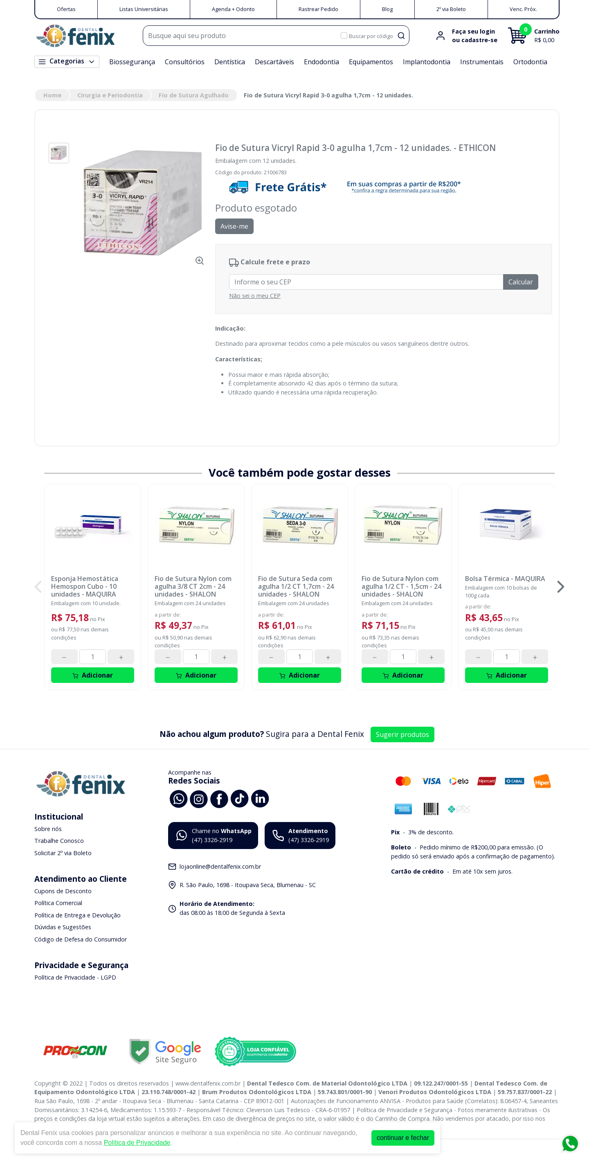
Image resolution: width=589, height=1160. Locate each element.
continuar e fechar (403, 1137)
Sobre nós (48, 829)
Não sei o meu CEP (255, 296)
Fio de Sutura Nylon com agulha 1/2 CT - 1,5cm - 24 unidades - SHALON (401, 587)
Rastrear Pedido (318, 9)
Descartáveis (274, 61)
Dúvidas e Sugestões (62, 927)
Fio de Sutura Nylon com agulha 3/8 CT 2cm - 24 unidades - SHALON (193, 587)
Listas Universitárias (143, 9)
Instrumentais (482, 61)
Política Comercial (58, 903)
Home (52, 95)
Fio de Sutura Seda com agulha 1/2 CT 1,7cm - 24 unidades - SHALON (296, 587)
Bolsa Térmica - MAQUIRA (505, 579)
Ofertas (66, 9)
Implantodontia (426, 61)
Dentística (229, 61)
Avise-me (234, 226)
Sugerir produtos (402, 734)
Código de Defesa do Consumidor (80, 939)
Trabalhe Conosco (59, 841)
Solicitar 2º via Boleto (63, 853)
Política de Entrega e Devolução (77, 915)
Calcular (520, 281)
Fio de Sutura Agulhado (194, 95)
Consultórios (185, 61)
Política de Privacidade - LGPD (75, 977)
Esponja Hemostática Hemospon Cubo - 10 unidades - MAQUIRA (84, 587)
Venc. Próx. (523, 9)
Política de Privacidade (137, 1142)
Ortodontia (530, 61)
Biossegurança (132, 61)
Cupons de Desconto (63, 891)
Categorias (67, 61)
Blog (387, 9)
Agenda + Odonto (233, 9)
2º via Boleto (451, 9)
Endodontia (321, 61)
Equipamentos (371, 61)
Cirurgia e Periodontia (110, 95)
